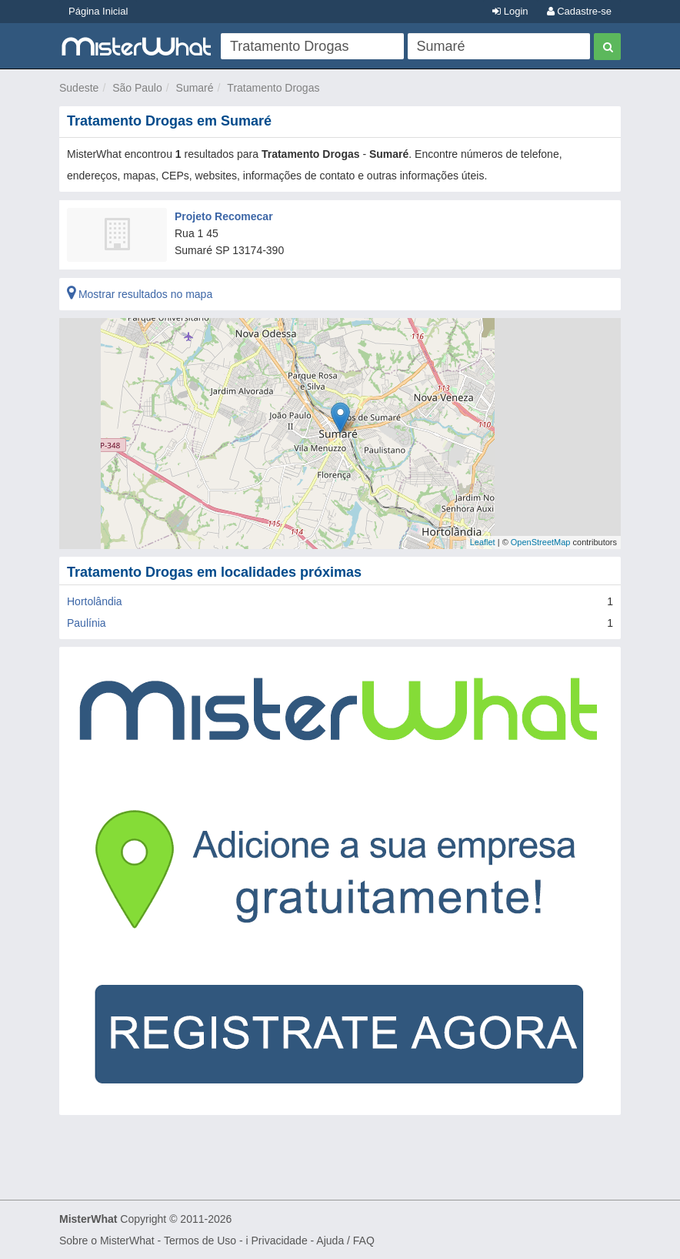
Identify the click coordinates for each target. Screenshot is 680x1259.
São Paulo (137, 88)
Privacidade (280, 1240)
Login (510, 11)
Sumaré (195, 88)
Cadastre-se (579, 11)
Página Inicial (98, 11)
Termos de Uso (200, 1240)
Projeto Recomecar (224, 216)
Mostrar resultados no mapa (139, 294)
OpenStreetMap (541, 542)
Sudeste (78, 88)
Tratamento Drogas (273, 88)
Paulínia (86, 623)
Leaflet (482, 542)
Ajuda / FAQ (345, 1240)
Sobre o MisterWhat (107, 1240)
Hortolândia (94, 601)
